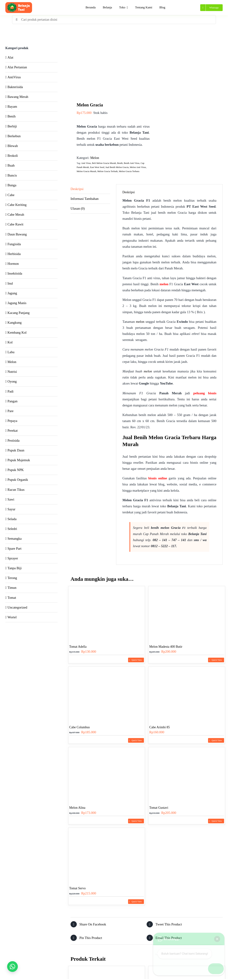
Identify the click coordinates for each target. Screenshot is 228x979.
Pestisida (13, 440)
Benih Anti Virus (131, 163)
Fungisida (14, 244)
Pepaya (12, 421)
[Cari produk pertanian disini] (114, 19)
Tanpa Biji (14, 568)
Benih (120, 163)
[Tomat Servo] (106, 855)
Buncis (12, 175)
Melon (94, 158)
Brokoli (12, 155)
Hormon (13, 263)
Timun (11, 587)
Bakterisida (15, 87)
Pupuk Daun (15, 450)
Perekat (12, 430)
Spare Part (14, 548)
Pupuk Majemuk (18, 460)
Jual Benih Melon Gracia (117, 167)
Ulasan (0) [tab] (78, 208)
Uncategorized (17, 607)
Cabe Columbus (79, 727)
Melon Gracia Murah (86, 171)
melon (164, 284)
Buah (11, 165)
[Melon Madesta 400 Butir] (186, 613)
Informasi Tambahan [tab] (85, 199)
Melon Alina (77, 807)
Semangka (14, 538)
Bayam (12, 106)
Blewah (12, 146)
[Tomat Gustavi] (186, 774)
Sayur (11, 509)
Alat (10, 57)
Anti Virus (86, 163)
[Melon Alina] (106, 774)
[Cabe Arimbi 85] (186, 694)
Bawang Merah (17, 97)
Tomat (11, 597)
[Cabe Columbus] (106, 694)
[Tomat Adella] (106, 613)
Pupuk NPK (15, 470)
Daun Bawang (17, 234)
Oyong (12, 381)
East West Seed (97, 167)
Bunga (11, 185)
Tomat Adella (78, 646)
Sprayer (12, 558)
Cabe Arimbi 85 (159, 727)
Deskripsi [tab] (77, 189)
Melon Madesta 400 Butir (165, 646)
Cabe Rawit (15, 224)
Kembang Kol (17, 332)
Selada (12, 519)
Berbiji (12, 126)
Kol (10, 342)
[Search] (16, 19)
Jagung (12, 293)
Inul (10, 283)
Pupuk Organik (17, 479)
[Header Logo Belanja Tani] (18, 4)
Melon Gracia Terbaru (129, 171)
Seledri (12, 529)
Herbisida (14, 254)
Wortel (12, 617)
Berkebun (14, 136)
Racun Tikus (16, 489)
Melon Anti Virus (138, 167)
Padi (10, 391)
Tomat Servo (77, 888)
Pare (10, 411)
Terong (12, 578)
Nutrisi (12, 371)
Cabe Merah (15, 214)
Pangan (12, 401)
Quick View (137, 660)
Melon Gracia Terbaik (107, 171)
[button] (12, 966)
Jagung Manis (16, 303)
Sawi (10, 499)
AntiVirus (14, 77)
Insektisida (14, 273)
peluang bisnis (204, 393)
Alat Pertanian (17, 67)
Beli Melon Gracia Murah (104, 163)
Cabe (10, 195)
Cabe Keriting (17, 205)
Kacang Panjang (18, 313)
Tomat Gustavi (158, 807)
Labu (10, 352)
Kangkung (14, 322)
